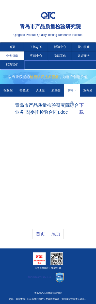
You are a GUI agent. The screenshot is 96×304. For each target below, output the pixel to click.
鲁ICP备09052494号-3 (39, 277)
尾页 (55, 233)
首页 (12, 47)
